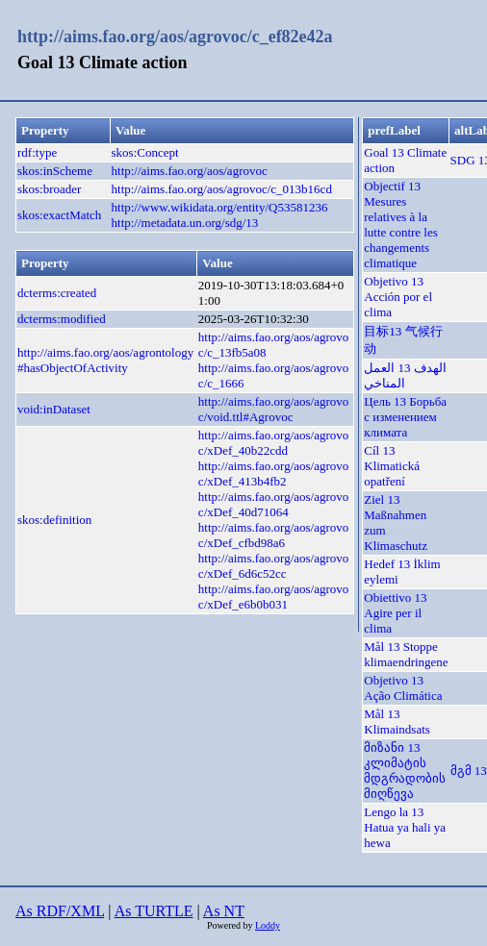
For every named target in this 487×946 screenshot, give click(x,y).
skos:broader (49, 189)
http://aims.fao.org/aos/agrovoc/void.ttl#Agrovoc (273, 409)
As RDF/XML (59, 911)
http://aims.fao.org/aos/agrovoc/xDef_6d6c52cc (273, 566)
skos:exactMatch (59, 215)
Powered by (231, 925)
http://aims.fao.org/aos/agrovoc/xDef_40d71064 (273, 504)
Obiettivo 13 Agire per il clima (395, 612)
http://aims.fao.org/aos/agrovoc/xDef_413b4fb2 (273, 473)
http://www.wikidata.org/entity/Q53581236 (220, 207)
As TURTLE (154, 911)
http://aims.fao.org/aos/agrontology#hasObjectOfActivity (105, 360)
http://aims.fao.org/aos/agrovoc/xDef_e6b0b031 (273, 596)
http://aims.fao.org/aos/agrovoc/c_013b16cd (222, 189)
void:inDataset (53, 409)
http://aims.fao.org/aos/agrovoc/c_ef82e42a (175, 36)
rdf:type (37, 152)
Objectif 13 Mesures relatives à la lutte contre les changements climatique (401, 224)
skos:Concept (145, 152)
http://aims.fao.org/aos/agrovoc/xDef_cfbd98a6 (273, 535)
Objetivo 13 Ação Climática (403, 688)
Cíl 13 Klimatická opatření (392, 465)
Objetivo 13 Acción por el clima (398, 296)
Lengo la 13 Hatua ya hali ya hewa (405, 827)
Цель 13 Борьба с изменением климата (405, 416)
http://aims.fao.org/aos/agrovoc (190, 170)
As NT (223, 911)
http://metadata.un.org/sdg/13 (185, 222)
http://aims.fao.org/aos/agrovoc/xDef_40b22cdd (273, 443)
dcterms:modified (61, 318)
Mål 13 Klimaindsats (397, 721)
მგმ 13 (468, 770)
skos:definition (54, 519)
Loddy (267, 925)
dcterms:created (56, 293)
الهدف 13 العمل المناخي (405, 375)
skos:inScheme (54, 170)
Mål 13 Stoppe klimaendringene (406, 654)
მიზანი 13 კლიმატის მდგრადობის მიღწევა (405, 770)
